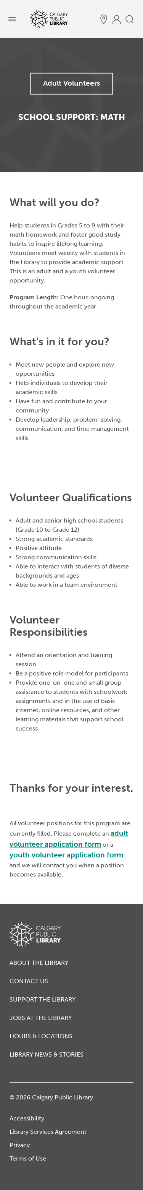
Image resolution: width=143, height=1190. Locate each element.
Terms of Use (28, 1158)
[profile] (116, 19)
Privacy (20, 1145)
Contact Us (29, 981)
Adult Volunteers (71, 83)
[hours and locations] (103, 19)
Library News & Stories (47, 1054)
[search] (129, 19)
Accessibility (27, 1118)
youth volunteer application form (66, 855)
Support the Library (43, 999)
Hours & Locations (41, 1036)
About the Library (39, 962)
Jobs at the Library (41, 1017)
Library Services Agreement (48, 1131)
